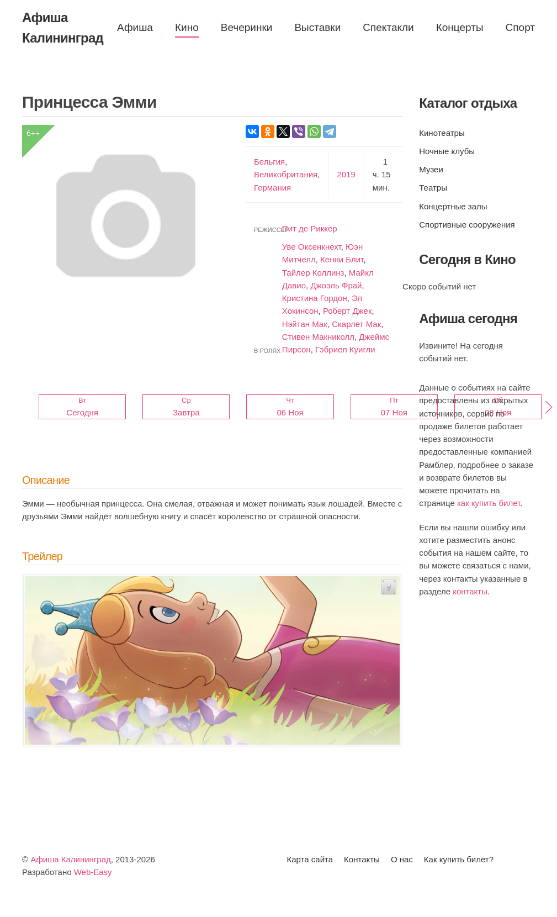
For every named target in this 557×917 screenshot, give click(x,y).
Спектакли (388, 27)
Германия (272, 187)
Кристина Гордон (314, 298)
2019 (346, 174)
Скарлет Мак (356, 324)
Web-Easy (93, 872)
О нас (402, 859)
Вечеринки (247, 27)
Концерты (460, 27)
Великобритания (285, 174)
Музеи (431, 169)
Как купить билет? (459, 859)
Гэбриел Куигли (345, 349)
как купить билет (488, 503)
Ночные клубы (447, 151)
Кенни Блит (341, 259)
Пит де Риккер (309, 228)
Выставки (317, 27)
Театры (433, 187)
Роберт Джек (347, 310)
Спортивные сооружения (466, 224)
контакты (470, 591)
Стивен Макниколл (318, 336)
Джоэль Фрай (336, 285)
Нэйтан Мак (304, 324)
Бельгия (269, 161)
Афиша (135, 27)
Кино (187, 27)
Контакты (362, 859)
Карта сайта (310, 859)
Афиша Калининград (70, 859)
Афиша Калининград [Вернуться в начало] (62, 27)
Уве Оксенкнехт (311, 246)
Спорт (520, 27)
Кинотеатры (441, 133)
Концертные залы (453, 206)
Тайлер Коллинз (313, 272)
